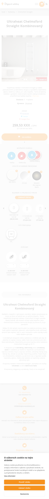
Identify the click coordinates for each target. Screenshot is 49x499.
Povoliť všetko (24, 482)
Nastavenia (24, 494)
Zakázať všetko (24, 488)
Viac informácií (9, 476)
